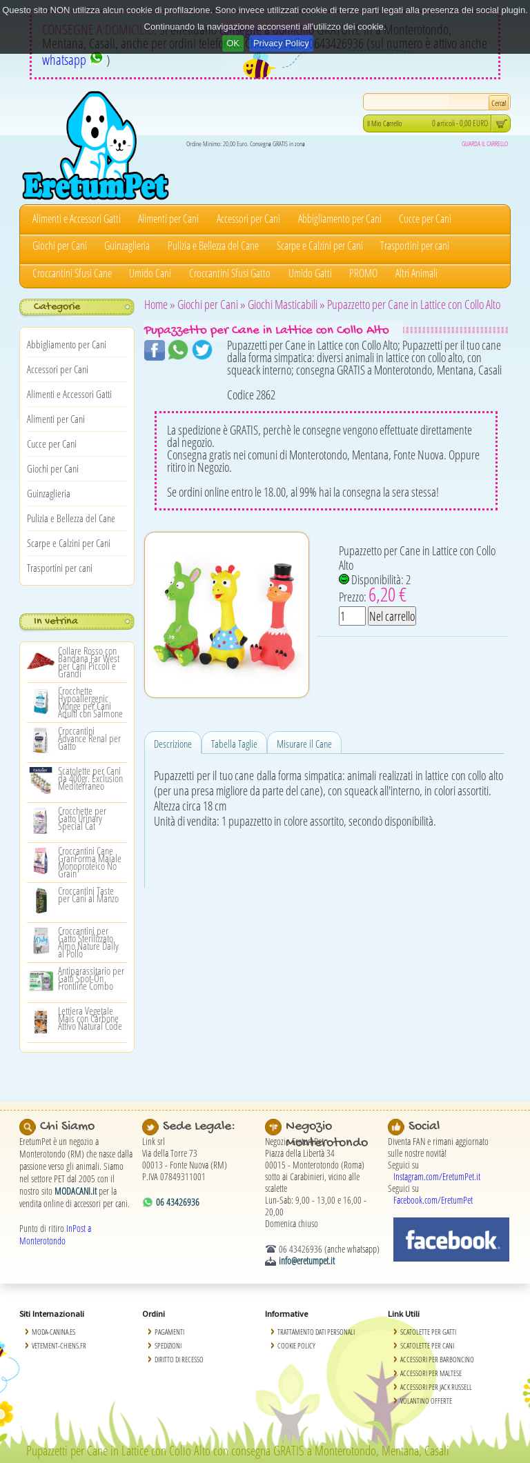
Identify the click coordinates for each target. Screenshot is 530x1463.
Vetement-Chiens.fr (59, 1345)
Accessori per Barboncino (437, 1359)
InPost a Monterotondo (55, 1234)
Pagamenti (169, 1331)
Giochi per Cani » (211, 304)
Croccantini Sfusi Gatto (230, 273)
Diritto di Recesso (179, 1359)
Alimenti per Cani (168, 218)
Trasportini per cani (414, 245)
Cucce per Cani (425, 218)
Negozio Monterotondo (327, 1135)
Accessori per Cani (248, 218)
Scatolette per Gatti (428, 1331)
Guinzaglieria (127, 245)
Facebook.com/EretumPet (433, 1199)
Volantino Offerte (426, 1400)
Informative (286, 1313)
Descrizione (173, 743)
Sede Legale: (199, 1127)
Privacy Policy (281, 43)
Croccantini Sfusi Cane (72, 273)
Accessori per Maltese (431, 1373)
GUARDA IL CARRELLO (485, 143)
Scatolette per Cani (427, 1345)
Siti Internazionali (51, 1313)
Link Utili (404, 1313)
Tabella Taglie (234, 743)
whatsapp (73, 59)
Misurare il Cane (304, 743)
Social (424, 1127)
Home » (159, 304)
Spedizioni (168, 1345)
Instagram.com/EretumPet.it (436, 1176)
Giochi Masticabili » (286, 304)
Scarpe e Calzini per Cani (320, 245)
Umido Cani (150, 273)
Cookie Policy (296, 1345)
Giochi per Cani (59, 245)
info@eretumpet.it (307, 1260)
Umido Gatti (310, 273)
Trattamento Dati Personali (316, 1331)
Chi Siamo (67, 1127)
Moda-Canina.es (53, 1331)
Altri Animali (416, 273)
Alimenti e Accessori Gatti (76, 218)
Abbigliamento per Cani (340, 218)
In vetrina (56, 621)
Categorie (57, 307)
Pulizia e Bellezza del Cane (213, 245)
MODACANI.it (76, 1190)
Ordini (153, 1313)
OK (232, 43)
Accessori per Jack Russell (436, 1387)
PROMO (363, 273)
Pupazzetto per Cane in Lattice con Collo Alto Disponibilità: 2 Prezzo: (417, 574)
